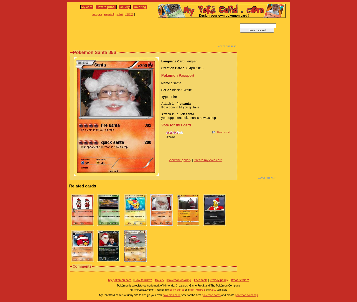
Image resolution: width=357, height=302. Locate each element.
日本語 (129, 14)
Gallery (125, 7)
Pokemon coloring (179, 280)
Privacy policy (219, 280)
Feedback (200, 280)
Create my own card (208, 160)
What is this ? (240, 280)
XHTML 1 (200, 290)
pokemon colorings (246, 295)
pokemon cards (211, 295)
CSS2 (213, 290)
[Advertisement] (153, 33)
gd (183, 290)
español (109, 14)
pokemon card (171, 295)
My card (86, 7)
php (179, 290)
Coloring (140, 7)
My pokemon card (119, 280)
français (97, 14)
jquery (172, 290)
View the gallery (180, 160)
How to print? (106, 7)
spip (191, 290)
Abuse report (223, 132)
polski (119, 14)
